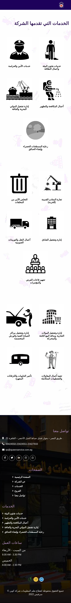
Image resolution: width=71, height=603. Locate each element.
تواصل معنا (18, 495)
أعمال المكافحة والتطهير (15, 523)
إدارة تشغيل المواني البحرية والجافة (20, 527)
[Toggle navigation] (8, 5)
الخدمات (17, 486)
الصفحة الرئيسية (21, 477)
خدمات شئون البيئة (12, 513)
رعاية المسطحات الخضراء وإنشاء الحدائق (23, 532)
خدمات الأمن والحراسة (14, 518)
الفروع (16, 491)
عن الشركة (18, 481)
